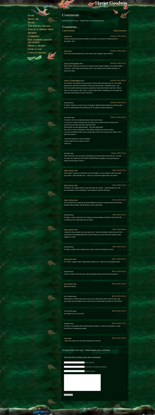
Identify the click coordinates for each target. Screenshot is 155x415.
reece (66, 338)
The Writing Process (43, 26)
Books (43, 23)
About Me (43, 20)
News (43, 33)
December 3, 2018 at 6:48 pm (118, 80)
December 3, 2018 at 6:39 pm (118, 50)
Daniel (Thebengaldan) (71, 63)
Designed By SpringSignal (121, 412)
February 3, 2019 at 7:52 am (118, 153)
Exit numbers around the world (43, 42)
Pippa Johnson (69, 170)
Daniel (66, 36)
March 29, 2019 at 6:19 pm (119, 338)
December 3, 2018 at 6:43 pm (118, 63)
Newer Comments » (120, 30)
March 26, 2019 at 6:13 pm (119, 310)
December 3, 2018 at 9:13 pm (118, 102)
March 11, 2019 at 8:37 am (119, 258)
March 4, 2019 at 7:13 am (119, 170)
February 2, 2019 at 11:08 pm (118, 117)
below (102, 21)
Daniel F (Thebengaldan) (72, 80)
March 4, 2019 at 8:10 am (119, 214)
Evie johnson (68, 259)
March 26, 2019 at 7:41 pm (119, 323)
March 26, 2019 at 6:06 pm (119, 296)
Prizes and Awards (43, 46)
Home (43, 16)
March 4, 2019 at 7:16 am (119, 185)
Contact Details (43, 57)
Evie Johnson (68, 284)
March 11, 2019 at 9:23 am (119, 271)
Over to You (43, 50)
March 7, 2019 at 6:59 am (119, 229)
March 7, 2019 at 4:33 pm (119, 246)
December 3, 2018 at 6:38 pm (118, 36)
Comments (43, 37)
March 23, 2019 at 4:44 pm (119, 283)
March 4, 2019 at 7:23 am (119, 199)
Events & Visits (43, 30)
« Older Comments (68, 30)
